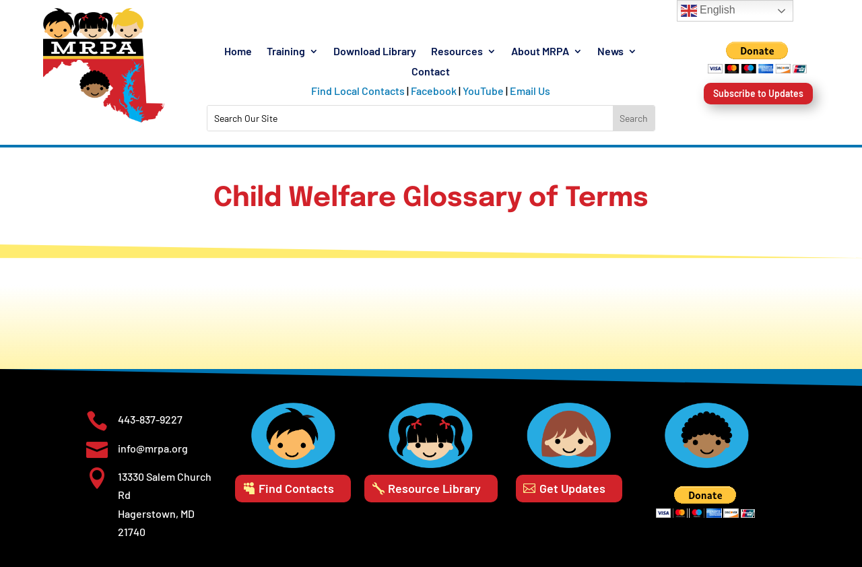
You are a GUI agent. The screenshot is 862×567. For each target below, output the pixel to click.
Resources (457, 51)
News (610, 51)
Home (238, 51)
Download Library (374, 51)
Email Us (530, 90)
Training (286, 51)
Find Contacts (296, 488)
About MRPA (540, 51)
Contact (430, 72)
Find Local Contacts (358, 90)
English (708, 11)
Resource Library (434, 488)
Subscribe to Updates (758, 93)
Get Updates (572, 488)
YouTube (483, 90)
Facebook (434, 90)
